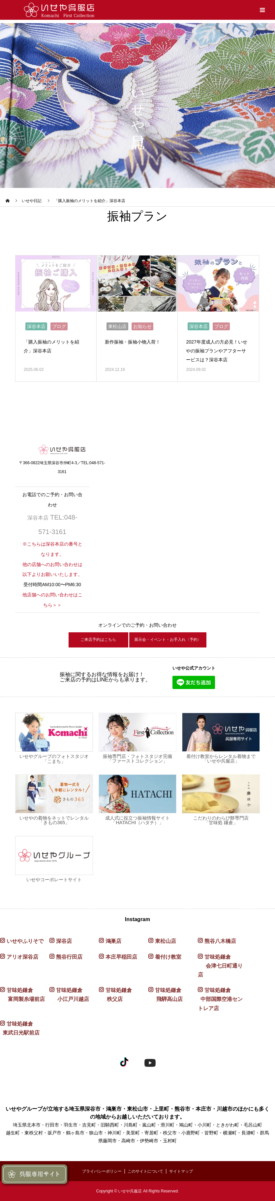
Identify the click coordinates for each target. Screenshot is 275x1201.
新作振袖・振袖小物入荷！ (136, 339)
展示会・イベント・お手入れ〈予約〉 (174, 638)
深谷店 (64, 941)
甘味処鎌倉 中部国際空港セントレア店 (220, 999)
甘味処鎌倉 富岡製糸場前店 (22, 995)
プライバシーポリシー (97, 1171)
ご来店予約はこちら (81, 638)
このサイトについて (147, 1171)
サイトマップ (187, 1171)
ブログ (59, 323)
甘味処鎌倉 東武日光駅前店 (20, 1028)
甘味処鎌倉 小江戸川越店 (69, 995)
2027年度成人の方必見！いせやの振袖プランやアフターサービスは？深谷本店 (217, 347)
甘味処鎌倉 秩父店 (115, 995)
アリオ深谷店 (22, 957)
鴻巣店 (113, 941)
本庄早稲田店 (121, 957)
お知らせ (142, 323)
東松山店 (117, 323)
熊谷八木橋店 (220, 941)
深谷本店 (36, 323)
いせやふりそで (25, 941)
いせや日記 (32, 200)
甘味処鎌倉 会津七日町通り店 (220, 965)
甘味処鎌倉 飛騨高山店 (165, 995)
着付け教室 (168, 957)
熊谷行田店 (69, 957)
